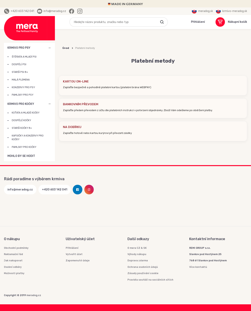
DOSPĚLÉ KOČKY (21, 120)
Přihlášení (72, 247)
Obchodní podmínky (16, 247)
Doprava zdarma (137, 260)
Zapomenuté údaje (78, 260)
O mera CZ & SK (137, 247)
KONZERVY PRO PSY (23, 87)
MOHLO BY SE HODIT (49, 156)
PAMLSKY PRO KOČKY (24, 146)
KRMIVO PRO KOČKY (20, 104)
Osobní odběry (13, 266)
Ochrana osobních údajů (142, 266)
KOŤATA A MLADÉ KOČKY (25, 112)
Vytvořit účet (74, 254)
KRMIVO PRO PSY (18, 47)
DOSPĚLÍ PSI (19, 64)
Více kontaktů (198, 266)
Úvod (65, 48)
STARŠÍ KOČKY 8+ (22, 127)
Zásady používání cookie (142, 273)
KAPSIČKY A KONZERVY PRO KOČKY (28, 137)
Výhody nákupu (136, 254)
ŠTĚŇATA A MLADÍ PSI (24, 56)
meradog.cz (33, 295)
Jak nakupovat (13, 260)
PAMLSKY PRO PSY (22, 94)
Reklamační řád (13, 254)
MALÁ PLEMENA (21, 79)
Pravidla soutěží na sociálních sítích (150, 279)
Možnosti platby (14, 273)
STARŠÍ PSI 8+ (20, 71)
